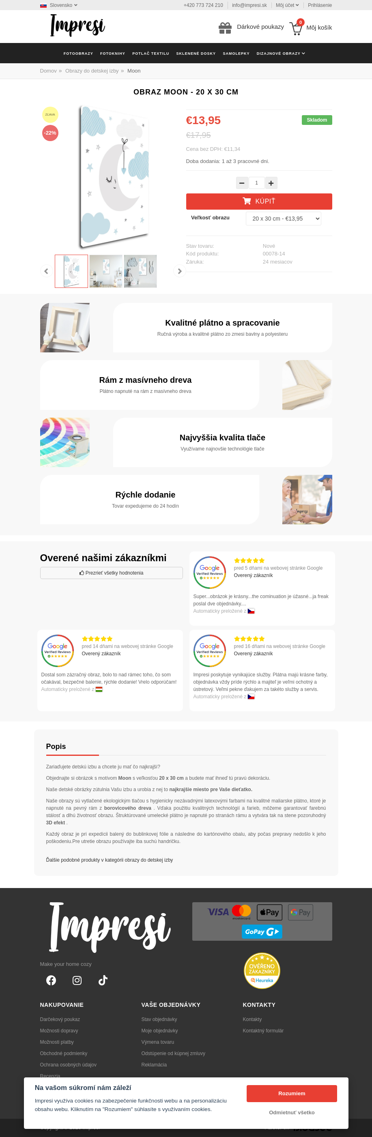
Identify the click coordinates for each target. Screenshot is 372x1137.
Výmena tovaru (158, 1042)
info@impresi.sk (249, 5)
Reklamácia (154, 1065)
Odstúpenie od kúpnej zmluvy (173, 1053)
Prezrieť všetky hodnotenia (112, 573)
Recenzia (50, 1076)
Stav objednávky (159, 1019)
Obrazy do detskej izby (92, 71)
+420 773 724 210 (203, 5)
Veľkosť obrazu (210, 218)
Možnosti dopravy (59, 1031)
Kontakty (252, 1019)
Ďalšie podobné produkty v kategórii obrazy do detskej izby (109, 860)
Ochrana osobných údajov (68, 1065)
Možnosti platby (57, 1042)
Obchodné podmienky (64, 1053)
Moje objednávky (160, 1031)
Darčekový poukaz (60, 1019)
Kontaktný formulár (263, 1031)
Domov (48, 71)
